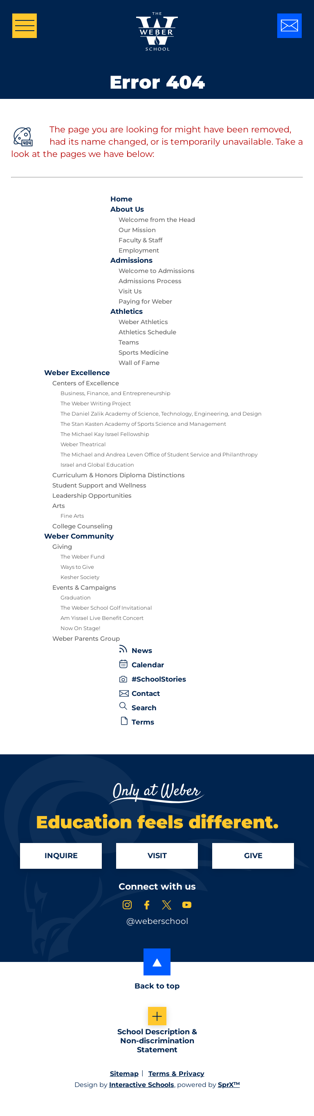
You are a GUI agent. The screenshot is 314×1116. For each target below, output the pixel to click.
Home (121, 199)
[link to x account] (167, 907)
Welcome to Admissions (157, 271)
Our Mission (137, 230)
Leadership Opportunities (92, 495)
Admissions (131, 260)
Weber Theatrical (83, 444)
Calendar (141, 664)
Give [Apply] (253, 856)
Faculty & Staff (140, 240)
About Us (127, 209)
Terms (137, 721)
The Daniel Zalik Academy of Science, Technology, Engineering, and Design (161, 413)
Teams (129, 342)
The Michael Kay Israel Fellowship (105, 434)
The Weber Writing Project (96, 403)
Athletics (126, 311)
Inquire (61, 856)
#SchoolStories (152, 679)
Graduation (76, 597)
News (135, 650)
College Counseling (82, 526)
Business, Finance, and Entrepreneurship (115, 393)
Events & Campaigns (84, 587)
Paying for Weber (145, 301)
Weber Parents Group (86, 638)
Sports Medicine (143, 352)
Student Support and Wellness (99, 485)
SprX (229, 1086)
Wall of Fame (139, 363)
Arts (58, 506)
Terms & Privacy (176, 1075)
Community (79, 536)
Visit (157, 856)
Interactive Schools (141, 1086)
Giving (62, 546)
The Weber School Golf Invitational (106, 607)
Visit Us (130, 291)
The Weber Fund (83, 556)
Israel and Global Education (97, 464)
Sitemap (124, 1075)
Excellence (77, 373)
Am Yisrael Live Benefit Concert (102, 618)
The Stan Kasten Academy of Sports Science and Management (143, 423)
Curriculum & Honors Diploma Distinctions (118, 475)
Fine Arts (72, 515)
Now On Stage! (80, 628)
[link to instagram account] (127, 907)
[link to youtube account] (186, 907)
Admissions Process (150, 281)
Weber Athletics (143, 322)
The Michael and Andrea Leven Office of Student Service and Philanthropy (159, 454)
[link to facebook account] (146, 907)
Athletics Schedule (147, 332)
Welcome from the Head (157, 220)
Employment (139, 250)
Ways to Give (77, 567)
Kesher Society (80, 577)
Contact (139, 693)
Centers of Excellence (85, 383)
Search (138, 707)
